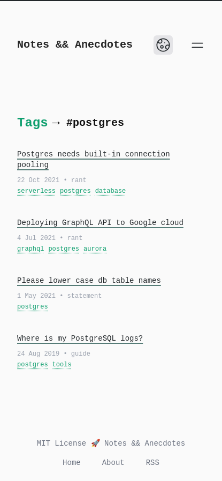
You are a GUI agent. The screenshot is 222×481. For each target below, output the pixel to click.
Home (72, 463)
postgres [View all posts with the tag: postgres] (75, 191)
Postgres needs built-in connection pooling (93, 159)
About (113, 463)
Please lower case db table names (89, 280)
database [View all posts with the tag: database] (110, 191)
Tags (32, 123)
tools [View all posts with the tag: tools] (62, 365)
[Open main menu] (197, 44)
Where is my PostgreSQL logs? (80, 338)
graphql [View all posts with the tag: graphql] (30, 249)
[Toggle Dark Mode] (163, 45)
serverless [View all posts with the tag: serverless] (36, 191)
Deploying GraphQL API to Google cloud (100, 223)
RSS (152, 463)
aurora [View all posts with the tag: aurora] (94, 249)
